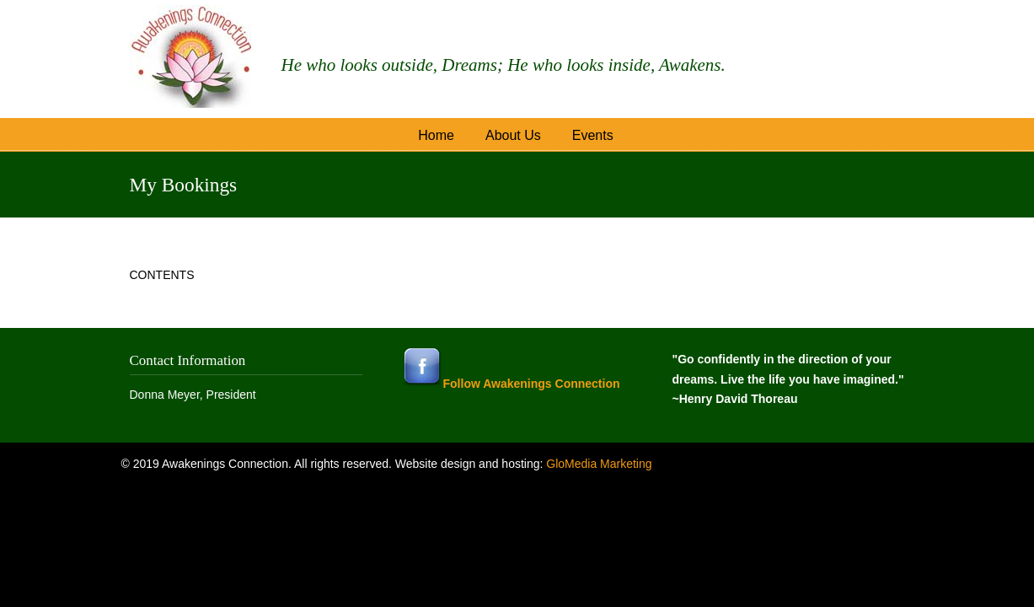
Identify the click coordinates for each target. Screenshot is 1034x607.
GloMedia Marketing (598, 463)
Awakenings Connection (193, 56)
